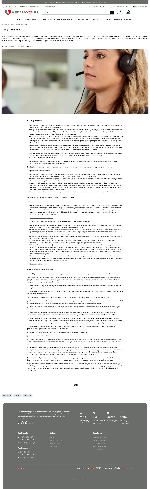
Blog (12, 24)
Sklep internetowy (74, 479)
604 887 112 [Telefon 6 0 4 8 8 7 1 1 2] (25, 452)
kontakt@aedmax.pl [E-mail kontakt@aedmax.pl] (27, 443)
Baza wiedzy (54, 446)
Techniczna (29, 46)
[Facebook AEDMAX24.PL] (19, 422)
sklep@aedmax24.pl (141, 7)
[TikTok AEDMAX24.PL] (26, 422)
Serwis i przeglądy (56, 440)
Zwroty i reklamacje (99, 443)
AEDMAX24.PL (5, 24)
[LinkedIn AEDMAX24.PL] (34, 422)
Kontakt (52, 437)
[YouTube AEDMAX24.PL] (30, 422)
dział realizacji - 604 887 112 (99, 7)
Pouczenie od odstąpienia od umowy (77, 221)
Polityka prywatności (99, 437)
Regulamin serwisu (99, 440)
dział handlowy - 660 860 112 (121, 7)
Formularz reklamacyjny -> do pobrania (81, 149)
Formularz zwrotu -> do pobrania (41, 218)
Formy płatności (98, 449)
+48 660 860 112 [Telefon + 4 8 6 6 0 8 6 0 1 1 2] (27, 437)
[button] (112, 12)
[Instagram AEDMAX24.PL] (22, 422)
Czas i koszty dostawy (99, 446)
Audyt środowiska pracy (57, 443)
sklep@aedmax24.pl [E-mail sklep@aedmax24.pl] (27, 458)
